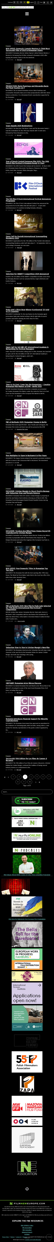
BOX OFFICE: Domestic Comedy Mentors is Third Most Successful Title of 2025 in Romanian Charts (28, 50)
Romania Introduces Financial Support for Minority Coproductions (27, 720)
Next (35, 782)
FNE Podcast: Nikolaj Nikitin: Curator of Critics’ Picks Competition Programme (27, 875)
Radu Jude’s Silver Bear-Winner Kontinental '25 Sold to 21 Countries (27, 311)
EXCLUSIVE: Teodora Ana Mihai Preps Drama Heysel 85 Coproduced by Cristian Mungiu (28, 532)
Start (4, 777)
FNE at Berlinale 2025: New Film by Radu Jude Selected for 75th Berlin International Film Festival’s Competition (28, 608)
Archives (27, 1234)
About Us (25, 1237)
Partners (12, 1237)
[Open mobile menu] (27, 13)
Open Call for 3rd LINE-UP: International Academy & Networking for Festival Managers (27, 348)
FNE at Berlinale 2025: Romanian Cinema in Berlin (26, 422)
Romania (8, 46)
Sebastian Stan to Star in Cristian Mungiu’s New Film (28, 647)
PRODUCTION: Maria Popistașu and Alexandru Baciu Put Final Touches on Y (27, 87)
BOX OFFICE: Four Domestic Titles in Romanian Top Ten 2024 (27, 569)
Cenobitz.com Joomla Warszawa (33, 1239)
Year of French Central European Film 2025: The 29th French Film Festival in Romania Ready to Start (27, 162)
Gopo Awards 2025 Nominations (19, 126)
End (39, 782)
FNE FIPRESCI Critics (27, 1225)
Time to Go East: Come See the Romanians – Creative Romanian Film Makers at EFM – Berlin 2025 (28, 385)
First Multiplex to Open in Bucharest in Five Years (26, 456)
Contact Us (19, 1237)
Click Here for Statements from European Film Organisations (27, 919)
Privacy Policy (5, 1237)
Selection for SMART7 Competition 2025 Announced (27, 274)
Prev (8, 777)
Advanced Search (27, 1232)
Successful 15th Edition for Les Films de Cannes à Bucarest (26, 759)
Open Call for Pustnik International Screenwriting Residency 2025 (26, 237)
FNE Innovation (27, 1230)
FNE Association (27, 1228)
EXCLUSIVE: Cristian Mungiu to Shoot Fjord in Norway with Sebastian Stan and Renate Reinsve (27, 492)
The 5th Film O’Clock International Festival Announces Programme (28, 200)
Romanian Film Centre (22, 429)
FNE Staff (19, 59)
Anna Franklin (21, 621)
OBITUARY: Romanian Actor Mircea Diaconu (23, 683)
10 (30, 782)
